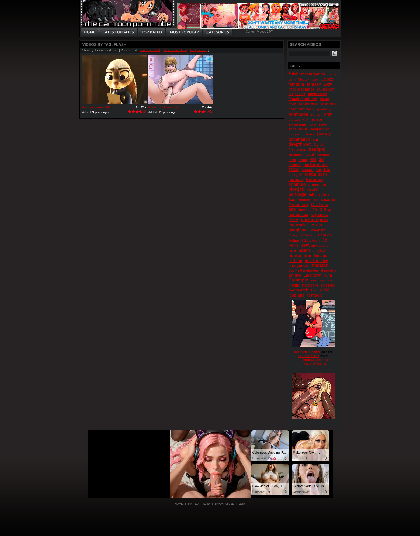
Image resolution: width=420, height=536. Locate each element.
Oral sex (319, 204)
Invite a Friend (199, 503)
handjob (317, 149)
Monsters (308, 104)
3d (321, 159)
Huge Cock (297, 94)
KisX (315, 79)
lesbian (296, 179)
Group (303, 79)
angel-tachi (298, 129)
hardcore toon (301, 109)
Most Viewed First (175, 50)
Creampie (298, 280)
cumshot (325, 89)
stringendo (298, 265)
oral (292, 209)
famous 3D (308, 210)
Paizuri (316, 225)
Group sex (298, 204)
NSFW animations (314, 246)
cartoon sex (315, 164)
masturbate (317, 94)
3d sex (327, 79)
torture (294, 134)
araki (303, 160)
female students (303, 99)
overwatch (298, 290)
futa (292, 250)
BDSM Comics (308, 356)
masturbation (313, 74)
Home (179, 503)
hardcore (310, 285)
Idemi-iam (327, 280)
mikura (314, 195)
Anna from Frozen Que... (165, 107)
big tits (323, 169)
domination (299, 139)
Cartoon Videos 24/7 (259, 31)
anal (309, 154)
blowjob (297, 189)
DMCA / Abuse (224, 503)
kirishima (296, 155)
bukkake (307, 134)
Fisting (294, 240)
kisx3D (312, 190)
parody (324, 134)
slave (322, 124)
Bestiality (328, 270)
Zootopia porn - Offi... (97, 107)
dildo (325, 290)
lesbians (297, 295)
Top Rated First (150, 50)
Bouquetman (319, 129)
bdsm (304, 250)
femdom (296, 84)
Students (328, 104)
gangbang (298, 230)
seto (307, 256)
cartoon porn (314, 219)
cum (328, 275)
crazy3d (319, 251)
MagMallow (319, 215)
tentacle (315, 295)
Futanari (314, 179)
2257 (242, 503)
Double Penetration (303, 270)
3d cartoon (311, 240)
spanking (324, 109)
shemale (297, 184)
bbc (314, 290)
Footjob (325, 235)
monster (319, 265)
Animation (298, 114)
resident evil (308, 200)
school (316, 114)
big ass (295, 119)
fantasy (314, 84)
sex (314, 280)
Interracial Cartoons (314, 360)
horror (316, 119)
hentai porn (315, 174)
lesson (307, 170)
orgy (328, 114)
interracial (298, 224)
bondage (298, 194)
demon (295, 165)
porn (312, 124)
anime (295, 275)
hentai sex (298, 214)
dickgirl (295, 175)
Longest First (198, 50)
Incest (294, 220)
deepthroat (300, 144)
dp (305, 119)
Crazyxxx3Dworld (302, 235)
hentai (295, 255)
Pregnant (317, 230)
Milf (313, 160)
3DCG (294, 170)
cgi (315, 139)
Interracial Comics (307, 352)
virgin (294, 285)
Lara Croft (313, 275)
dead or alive (316, 261)
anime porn (318, 184)
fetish (293, 74)
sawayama (297, 124)
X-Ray (325, 209)
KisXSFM (328, 200)
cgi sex (328, 285)
